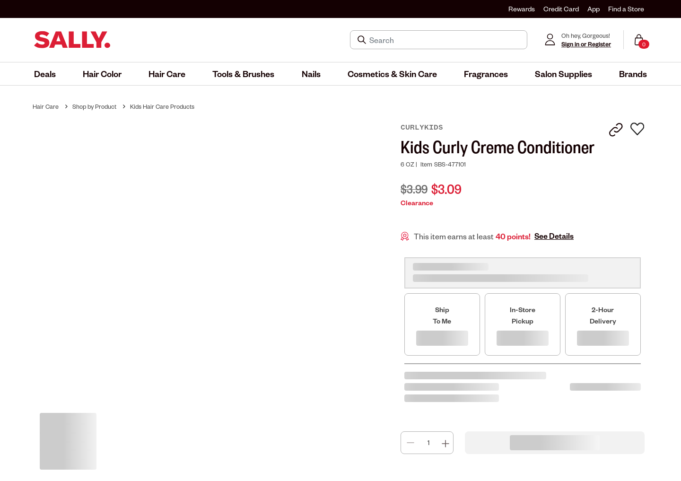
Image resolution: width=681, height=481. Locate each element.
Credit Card (561, 8)
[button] (44, 73)
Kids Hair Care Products (162, 106)
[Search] (445, 40)
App (593, 8)
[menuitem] (44, 73)
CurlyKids (422, 127)
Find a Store (626, 8)
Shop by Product (94, 106)
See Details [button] (554, 236)
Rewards (521, 8)
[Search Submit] (362, 39)
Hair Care (46, 106)
